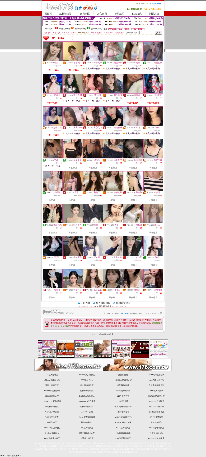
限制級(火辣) (64, 28)
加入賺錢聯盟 (103, 303)
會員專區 (85, 13)
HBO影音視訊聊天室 (103, 306)
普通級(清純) (96, 28)
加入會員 (102, 13)
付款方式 (137, 13)
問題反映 (154, 13)
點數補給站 (65, 13)
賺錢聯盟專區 (123, 303)
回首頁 (48, 13)
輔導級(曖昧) (80, 28)
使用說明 (119, 13)
